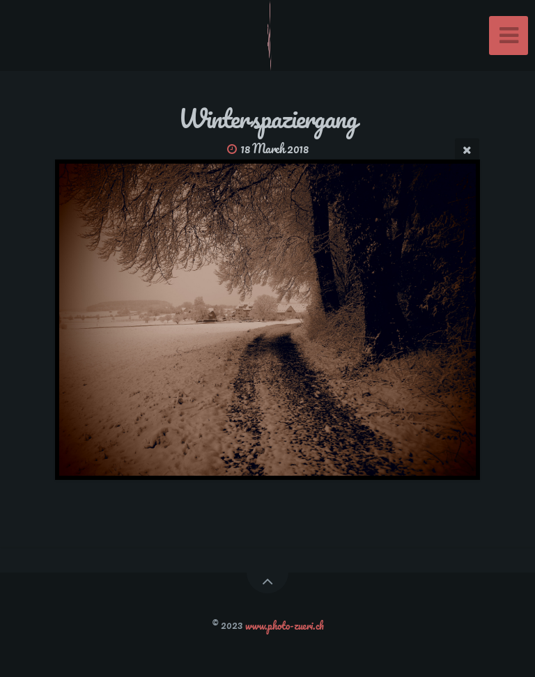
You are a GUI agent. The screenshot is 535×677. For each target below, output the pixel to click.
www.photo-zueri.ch (284, 625)
